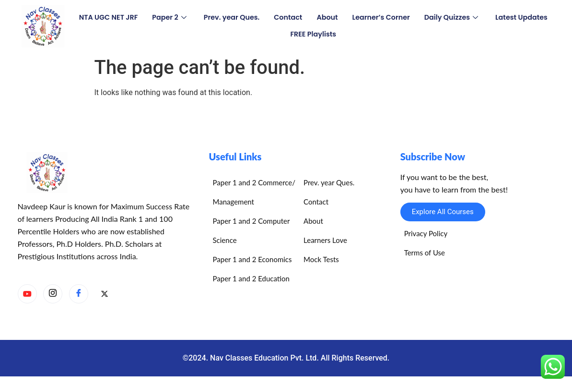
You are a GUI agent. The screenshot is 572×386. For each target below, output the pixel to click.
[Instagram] (52, 293)
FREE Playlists (348, 34)
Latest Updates (282, 34)
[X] (104, 294)
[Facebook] (78, 293)
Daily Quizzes (490, 17)
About (362, 17)
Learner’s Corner (417, 17)
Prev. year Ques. (263, 17)
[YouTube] (27, 293)
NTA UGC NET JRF (136, 17)
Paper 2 (199, 17)
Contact (322, 17)
